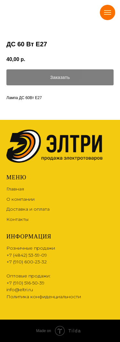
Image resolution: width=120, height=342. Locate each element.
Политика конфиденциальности (43, 296)
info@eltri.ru (19, 289)
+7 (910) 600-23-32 (26, 262)
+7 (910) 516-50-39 (25, 283)
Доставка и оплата (28, 209)
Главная (15, 189)
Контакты (17, 219)
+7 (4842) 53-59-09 (26, 255)
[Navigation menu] (107, 12)
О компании (20, 199)
